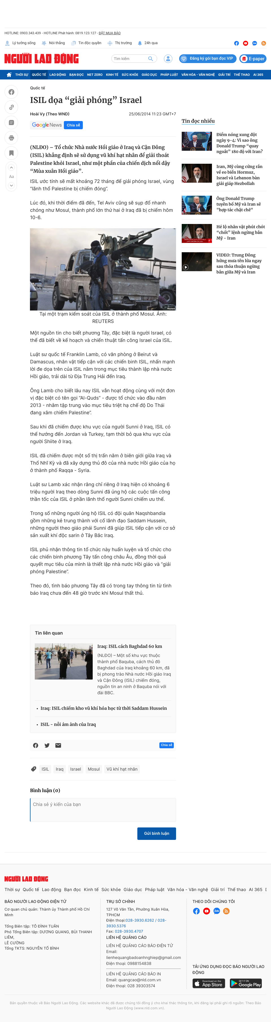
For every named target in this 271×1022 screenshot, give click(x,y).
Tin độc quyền (86, 43)
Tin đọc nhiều (198, 121)
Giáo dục (149, 75)
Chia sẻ (73, 125)
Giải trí (224, 75)
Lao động (57, 75)
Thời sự (22, 75)
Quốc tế (39, 75)
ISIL (45, 769)
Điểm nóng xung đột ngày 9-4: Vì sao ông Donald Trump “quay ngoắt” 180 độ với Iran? (239, 143)
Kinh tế (112, 75)
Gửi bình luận (156, 833)
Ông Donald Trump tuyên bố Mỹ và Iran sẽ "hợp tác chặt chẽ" (238, 204)
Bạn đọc (77, 75)
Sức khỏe (130, 75)
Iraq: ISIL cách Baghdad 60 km (129, 646)
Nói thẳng (53, 43)
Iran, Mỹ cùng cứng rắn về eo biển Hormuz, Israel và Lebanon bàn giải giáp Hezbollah (239, 175)
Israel (75, 769)
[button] (11, 167)
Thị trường (119, 43)
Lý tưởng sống (20, 43)
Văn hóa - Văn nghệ (198, 75)
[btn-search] (150, 58)
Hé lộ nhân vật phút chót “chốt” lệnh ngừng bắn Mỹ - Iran (240, 232)
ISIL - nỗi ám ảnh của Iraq (68, 724)
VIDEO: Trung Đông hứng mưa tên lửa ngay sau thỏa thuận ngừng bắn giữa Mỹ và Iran (239, 264)
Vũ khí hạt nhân (122, 769)
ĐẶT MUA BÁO (109, 33)
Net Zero (95, 75)
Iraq (59, 769)
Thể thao (242, 75)
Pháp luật (169, 75)
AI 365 (258, 75)
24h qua (148, 43)
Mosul (94, 769)
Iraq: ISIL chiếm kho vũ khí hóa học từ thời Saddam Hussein (103, 708)
